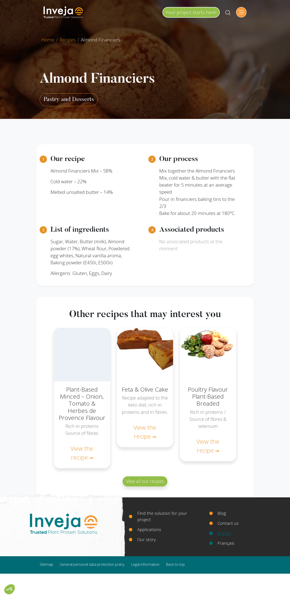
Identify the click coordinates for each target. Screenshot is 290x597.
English (224, 533)
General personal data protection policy (92, 564)
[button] (9, 589)
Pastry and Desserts (69, 100)
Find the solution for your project (162, 516)
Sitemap (46, 564)
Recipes (68, 39)
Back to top (175, 564)
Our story (146, 539)
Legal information (145, 564)
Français (226, 543)
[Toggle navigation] (241, 12)
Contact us (228, 523)
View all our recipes (145, 481)
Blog (222, 513)
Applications (149, 529)
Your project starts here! (191, 12)
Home (47, 39)
